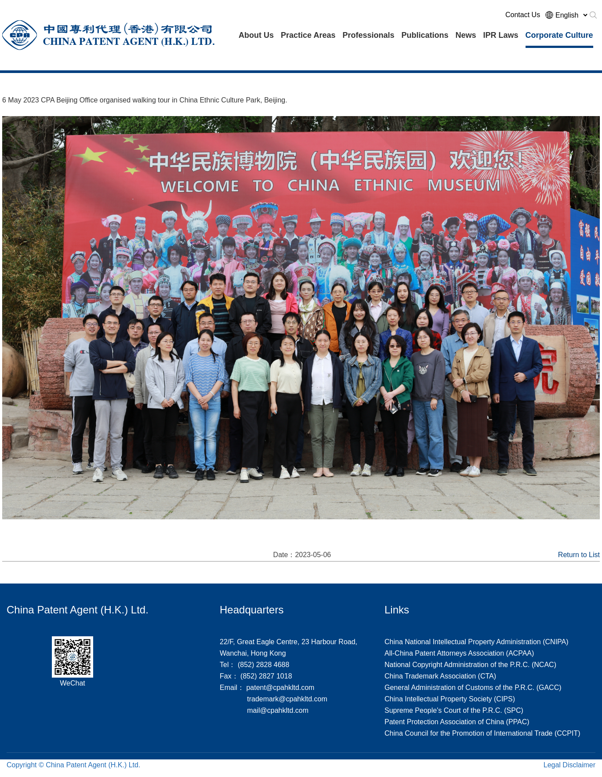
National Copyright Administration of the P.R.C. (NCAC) (470, 664)
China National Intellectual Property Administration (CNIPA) (476, 642)
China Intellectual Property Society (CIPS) (449, 699)
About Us (256, 35)
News (465, 35)
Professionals (368, 35)
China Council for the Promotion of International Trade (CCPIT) (482, 733)
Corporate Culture (559, 35)
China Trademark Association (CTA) (440, 676)
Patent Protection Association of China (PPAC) (456, 722)
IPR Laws (501, 35)
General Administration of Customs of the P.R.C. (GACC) (473, 687)
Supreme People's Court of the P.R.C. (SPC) (453, 710)
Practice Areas (308, 35)
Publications (424, 35)
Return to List (579, 554)
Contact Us (522, 14)
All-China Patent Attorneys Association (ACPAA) (459, 653)
